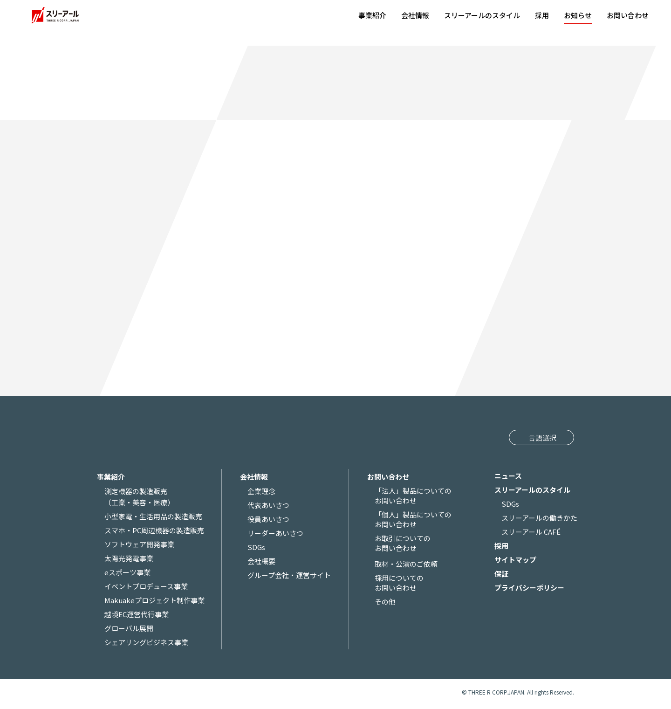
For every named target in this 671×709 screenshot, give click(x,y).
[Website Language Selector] (541, 437)
